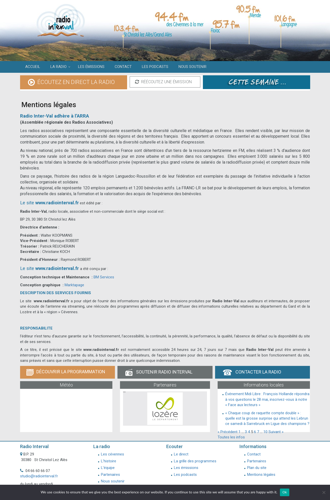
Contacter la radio (252, 372)
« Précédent (227, 432)
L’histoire (108, 461)
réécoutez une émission (163, 81)
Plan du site (256, 467)
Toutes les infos (231, 437)
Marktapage (74, 285)
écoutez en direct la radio (71, 82)
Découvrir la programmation (65, 372)
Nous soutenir (113, 481)
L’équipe (108, 467)
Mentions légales (261, 474)
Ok (284, 492)
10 (265, 432)
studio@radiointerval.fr (39, 476)
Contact (254, 454)
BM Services (104, 277)
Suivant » (275, 432)
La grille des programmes (195, 461)
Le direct (181, 454)
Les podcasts (185, 474)
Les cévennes (112, 454)
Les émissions (186, 467)
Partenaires (110, 474)
